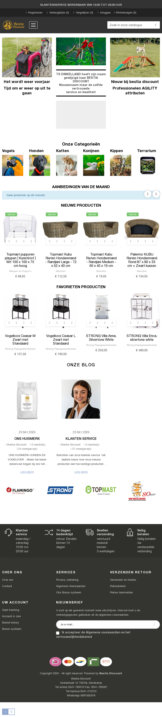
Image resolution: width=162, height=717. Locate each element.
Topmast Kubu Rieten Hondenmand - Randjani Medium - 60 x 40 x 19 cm (101, 260)
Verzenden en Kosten (123, 579)
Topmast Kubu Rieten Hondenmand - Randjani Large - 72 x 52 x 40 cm (61, 260)
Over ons (7, 579)
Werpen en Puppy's (20, 271)
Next (156, 194)
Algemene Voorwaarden (70, 586)
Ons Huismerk (27, 438)
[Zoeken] (133, 25)
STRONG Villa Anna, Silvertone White (101, 337)
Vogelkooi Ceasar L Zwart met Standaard (61, 339)
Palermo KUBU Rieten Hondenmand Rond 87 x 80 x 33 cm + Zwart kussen (142, 260)
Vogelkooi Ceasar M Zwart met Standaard (20, 339)
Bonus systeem (11, 628)
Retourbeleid (118, 586)
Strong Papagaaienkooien (20, 348)
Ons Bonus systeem (68, 592)
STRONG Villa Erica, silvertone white (142, 337)
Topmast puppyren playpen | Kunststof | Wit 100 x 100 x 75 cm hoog (20, 260)
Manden (61, 271)
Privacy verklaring (67, 579)
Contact (7, 586)
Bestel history (10, 622)
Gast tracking (10, 609)
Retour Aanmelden (121, 592)
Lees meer (27, 472)
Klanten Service (81, 438)
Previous (147, 194)
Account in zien (11, 616)
